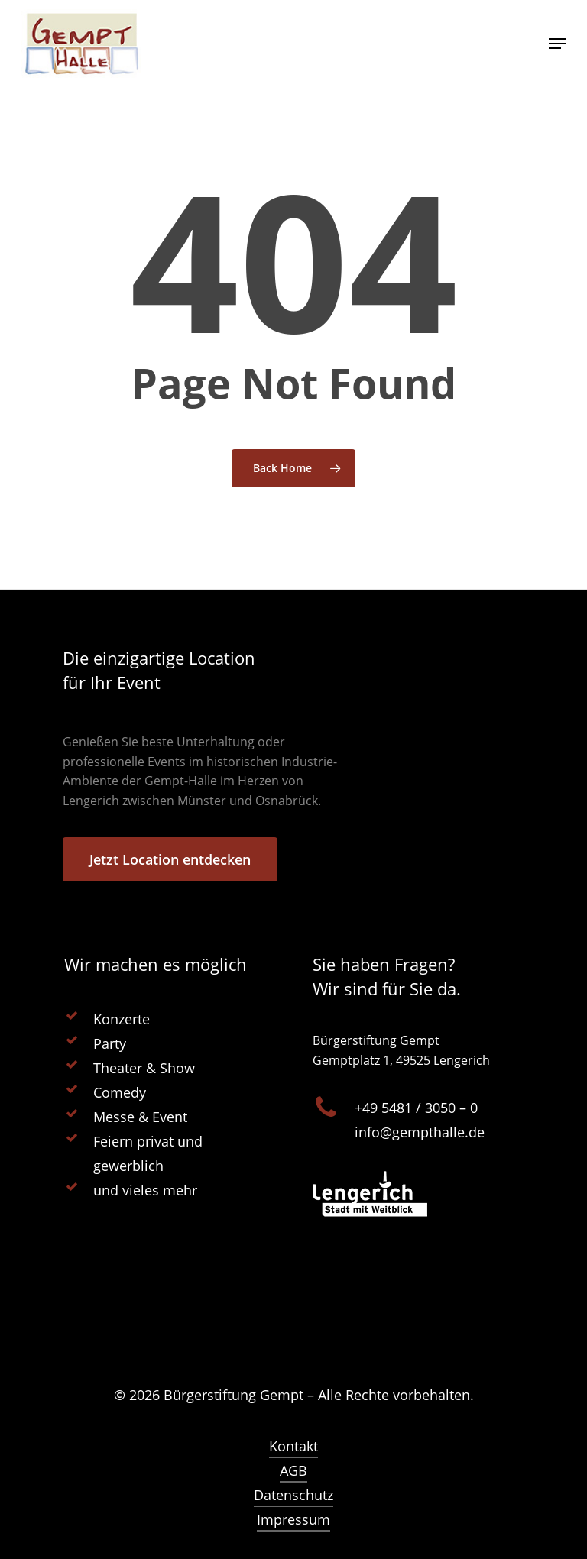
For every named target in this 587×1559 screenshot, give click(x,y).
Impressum (293, 1519)
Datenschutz (293, 1495)
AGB (293, 1470)
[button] (33, 1525)
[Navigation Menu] (557, 43)
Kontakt (293, 1446)
